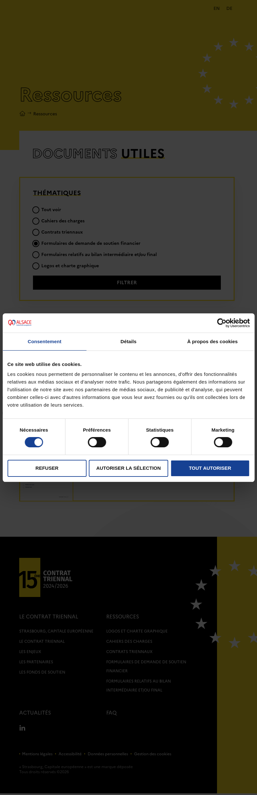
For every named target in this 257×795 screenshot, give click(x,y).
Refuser (47, 468)
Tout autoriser (210, 468)
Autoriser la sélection (128, 468)
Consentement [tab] (44, 341)
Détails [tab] (129, 341)
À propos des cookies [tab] (212, 341)
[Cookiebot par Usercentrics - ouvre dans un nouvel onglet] (222, 322)
